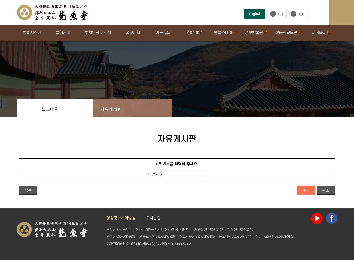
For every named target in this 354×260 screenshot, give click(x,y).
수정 (306, 190)
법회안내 (63, 32)
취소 (325, 190)
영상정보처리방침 (121, 218)
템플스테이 (225, 32)
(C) (128, 243)
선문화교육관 (288, 32)
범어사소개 (32, 32)
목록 (28, 190)
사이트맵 (346, 12)
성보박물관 (256, 32)
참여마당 (194, 32)
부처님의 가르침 (98, 32)
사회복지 (321, 32)
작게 (299, 14)
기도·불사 (163, 32)
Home (26, 108)
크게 (277, 14)
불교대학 (133, 32)
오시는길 (153, 218)
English (254, 14)
